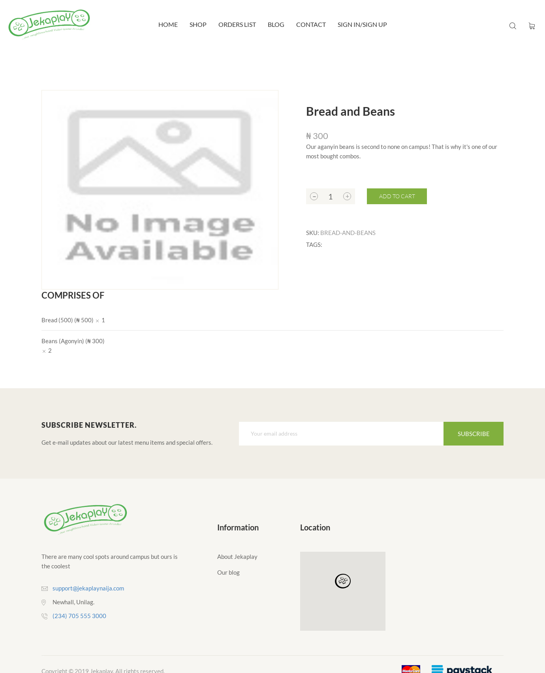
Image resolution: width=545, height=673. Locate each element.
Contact (311, 24)
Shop (198, 24)
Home (168, 24)
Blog (276, 24)
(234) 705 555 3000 (79, 615)
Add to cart (397, 196)
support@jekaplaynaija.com (88, 588)
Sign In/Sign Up (362, 24)
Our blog (228, 572)
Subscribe (474, 433)
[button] (343, 581)
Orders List (237, 24)
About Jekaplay (237, 556)
